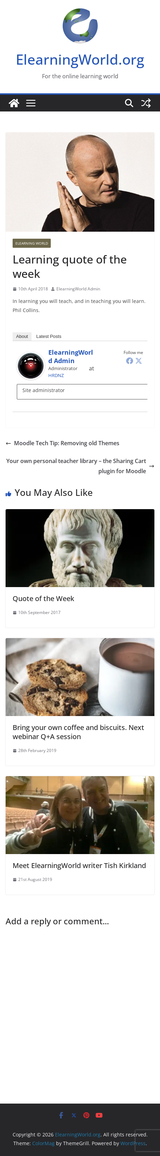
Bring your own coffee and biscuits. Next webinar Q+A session (78, 732)
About (22, 336)
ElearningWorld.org (80, 59)
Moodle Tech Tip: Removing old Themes (62, 443)
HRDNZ (56, 375)
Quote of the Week (43, 598)
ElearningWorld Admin (78, 289)
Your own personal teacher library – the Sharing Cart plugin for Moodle (80, 466)
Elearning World (31, 243)
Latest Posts (49, 336)
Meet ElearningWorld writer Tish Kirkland (79, 865)
